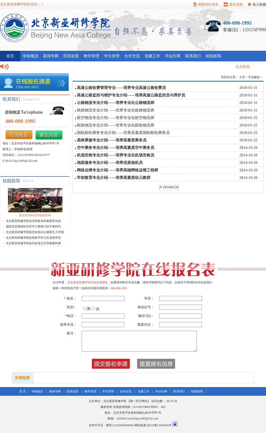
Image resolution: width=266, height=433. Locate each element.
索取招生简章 (208, 4)
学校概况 (30, 56)
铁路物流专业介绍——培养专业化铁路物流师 (115, 110)
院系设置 (71, 56)
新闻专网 (51, 56)
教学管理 (91, 56)
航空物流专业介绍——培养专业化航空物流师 (115, 118)
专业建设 (254, 77)
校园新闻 (213, 56)
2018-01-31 (248, 88)
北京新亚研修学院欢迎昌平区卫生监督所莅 (33, 237)
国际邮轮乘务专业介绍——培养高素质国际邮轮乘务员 (123, 133)
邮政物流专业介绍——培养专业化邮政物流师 (115, 125)
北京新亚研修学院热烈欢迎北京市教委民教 (33, 243)
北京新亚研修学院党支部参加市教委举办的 (33, 221)
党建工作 (152, 56)
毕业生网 (172, 56)
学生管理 (111, 56)
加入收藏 (259, 4)
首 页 (22, 391)
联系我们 (193, 56)
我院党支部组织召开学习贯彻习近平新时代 (33, 226)
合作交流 (132, 56)
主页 (242, 77)
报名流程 (236, 4)
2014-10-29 (248, 148)
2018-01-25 (248, 118)
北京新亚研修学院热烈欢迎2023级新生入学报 (35, 232)
